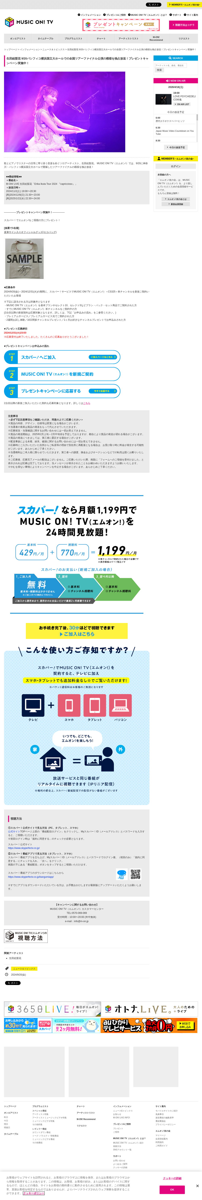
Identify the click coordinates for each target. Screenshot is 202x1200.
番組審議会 (161, 1121)
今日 (6, 1121)
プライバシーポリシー (166, 1124)
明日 (6, 1124)
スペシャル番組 (39, 1111)
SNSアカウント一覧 (122, 1150)
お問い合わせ (119, 1160)
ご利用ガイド (162, 1146)
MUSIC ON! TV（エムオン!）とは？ (149, 15)
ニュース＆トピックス (53, 49)
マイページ (161, 1135)
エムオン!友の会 (163, 1131)
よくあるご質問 (120, 1164)
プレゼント (118, 1128)
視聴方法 (117, 1146)
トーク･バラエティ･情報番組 (45, 1136)
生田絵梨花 (15, 958)
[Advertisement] (34, 1072)
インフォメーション (91, 15)
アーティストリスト (129, 38)
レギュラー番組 (39, 1129)
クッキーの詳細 (120, 1167)
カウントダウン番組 (41, 1132)
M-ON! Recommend (86, 1119)
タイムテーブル (45, 38)
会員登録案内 (162, 1139)
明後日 (7, 1127)
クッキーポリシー (33, 1193)
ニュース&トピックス (123, 1111)
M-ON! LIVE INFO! (121, 1118)
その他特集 (37, 1124)
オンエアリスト (18, 38)
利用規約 (160, 1142)
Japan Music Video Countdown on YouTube (175, 130)
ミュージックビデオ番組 (43, 1139)
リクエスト (184, 38)
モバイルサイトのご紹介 (167, 1111)
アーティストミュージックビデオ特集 (49, 1118)
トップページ (10, 49)
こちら (86, 403)
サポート (177, 15)
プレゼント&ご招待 (116, 15)
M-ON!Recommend (156, 38)
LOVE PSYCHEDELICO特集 (184, 96)
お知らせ (117, 1114)
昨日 (6, 1117)
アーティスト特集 (40, 1114)
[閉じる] (197, 1186)
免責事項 (160, 1114)
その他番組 (37, 1143)
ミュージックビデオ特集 (43, 1121)
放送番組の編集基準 (165, 1118)
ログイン (176, 166)
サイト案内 (192, 15)
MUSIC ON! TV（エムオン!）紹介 (128, 1143)
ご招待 (116, 1132)
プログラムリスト (73, 38)
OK (172, 1190)
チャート (101, 38)
